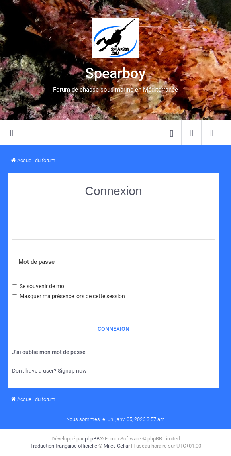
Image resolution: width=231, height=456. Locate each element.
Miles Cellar (117, 446)
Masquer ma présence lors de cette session (68, 296)
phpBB (92, 439)
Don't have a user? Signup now (49, 371)
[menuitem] (172, 132)
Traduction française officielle (63, 446)
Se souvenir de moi (38, 286)
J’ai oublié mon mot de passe (49, 352)
